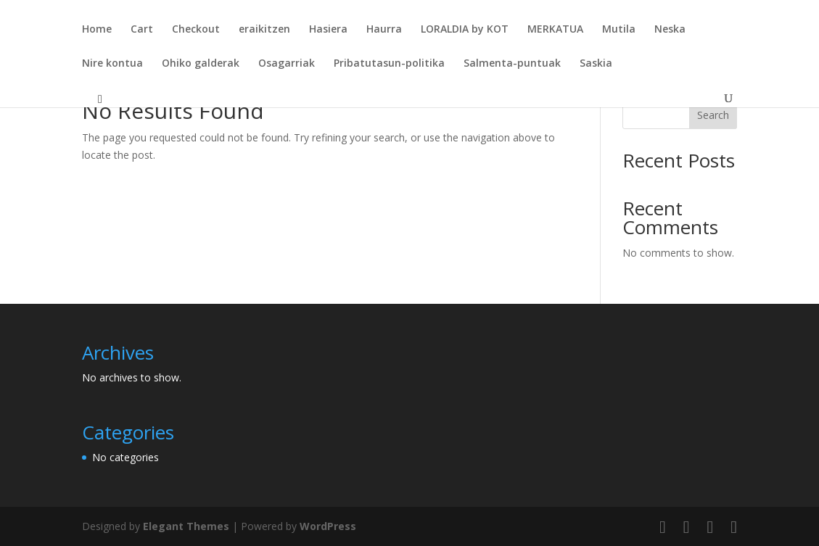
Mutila (618, 30)
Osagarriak (286, 64)
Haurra (384, 30)
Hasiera (328, 30)
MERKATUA (555, 30)
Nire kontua (112, 64)
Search (713, 115)
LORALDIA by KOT (465, 30)
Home (97, 30)
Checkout (196, 30)
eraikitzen (264, 30)
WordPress (328, 526)
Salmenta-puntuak (512, 64)
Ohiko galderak (200, 64)
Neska (670, 30)
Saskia (596, 64)
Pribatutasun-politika (389, 64)
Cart (142, 30)
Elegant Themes (186, 526)
